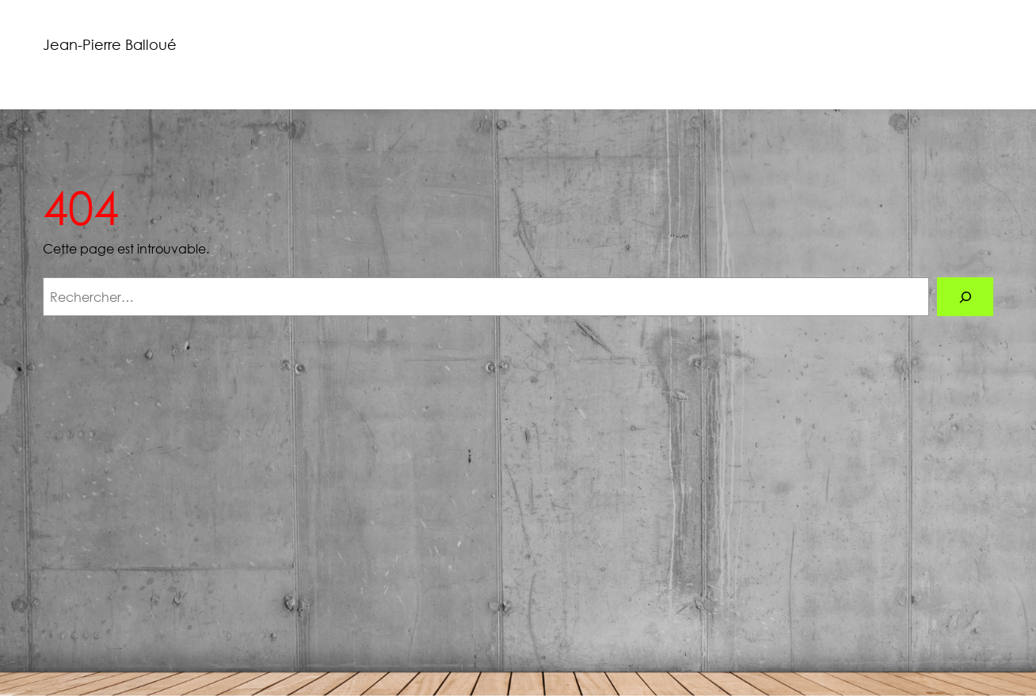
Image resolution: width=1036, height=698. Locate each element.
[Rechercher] (965, 296)
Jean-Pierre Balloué (110, 44)
